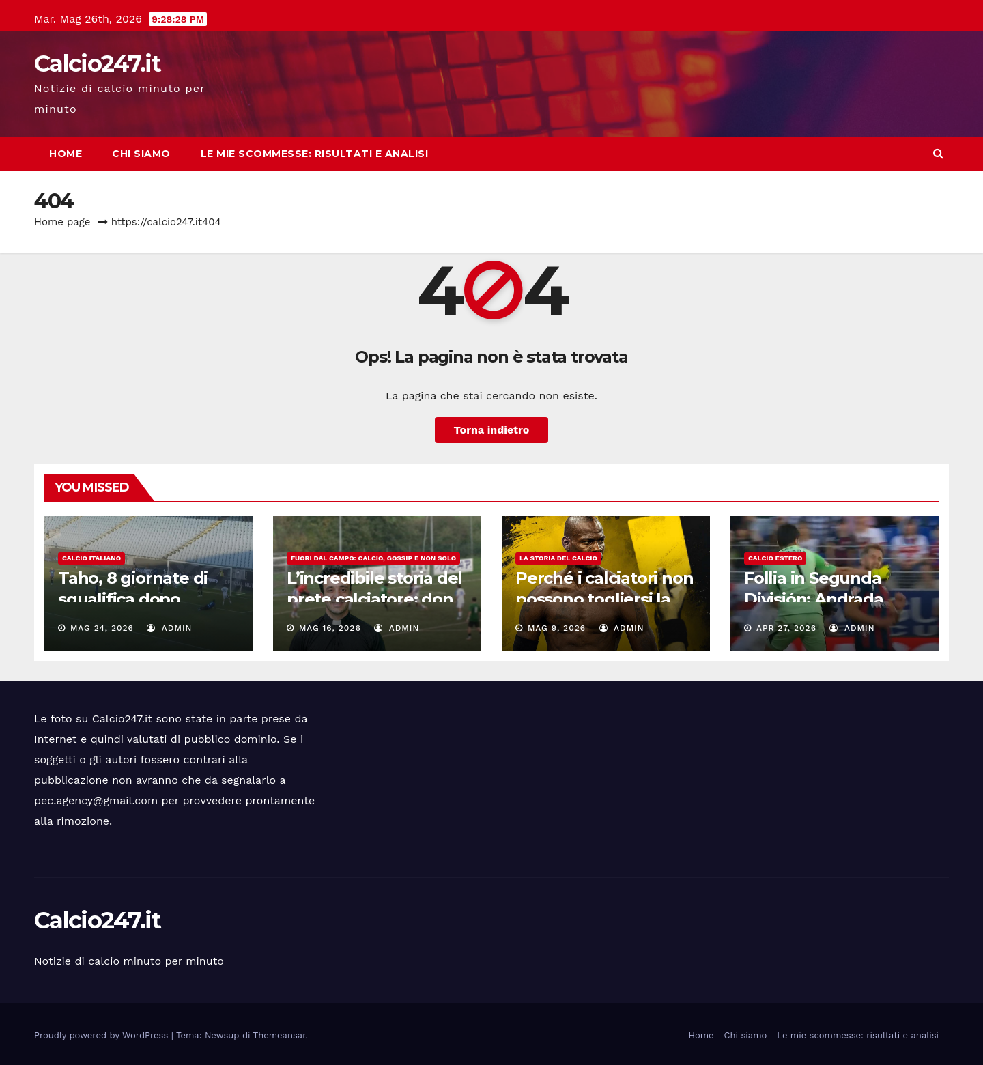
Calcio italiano (91, 558)
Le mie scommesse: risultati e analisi (315, 153)
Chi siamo (141, 153)
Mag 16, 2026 (330, 628)
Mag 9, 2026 (557, 628)
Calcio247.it (97, 63)
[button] (938, 153)
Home (65, 153)
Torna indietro (492, 429)
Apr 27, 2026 (786, 628)
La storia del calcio (558, 558)
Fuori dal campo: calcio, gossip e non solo (373, 558)
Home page (62, 222)
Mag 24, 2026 (102, 628)
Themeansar (279, 1035)
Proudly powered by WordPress (102, 1035)
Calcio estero (775, 558)
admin (169, 628)
